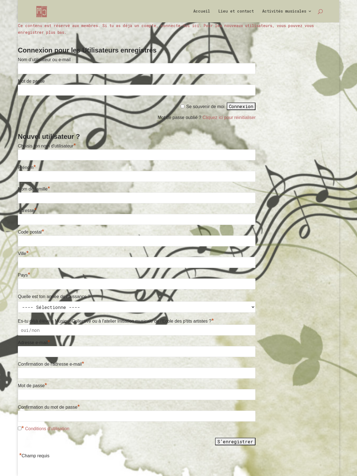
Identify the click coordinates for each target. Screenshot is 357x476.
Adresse (27, 210)
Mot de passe (31, 81)
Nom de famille (34, 189)
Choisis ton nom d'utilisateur (47, 146)
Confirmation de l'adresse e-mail (51, 364)
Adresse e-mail (34, 342)
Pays (24, 275)
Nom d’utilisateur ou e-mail (44, 59)
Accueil (201, 11)
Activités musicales (284, 11)
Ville (23, 253)
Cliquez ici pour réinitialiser (228, 117)
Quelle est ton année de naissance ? (54, 296)
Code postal (31, 232)
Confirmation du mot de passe (49, 407)
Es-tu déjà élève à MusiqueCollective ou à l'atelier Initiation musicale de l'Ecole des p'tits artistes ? (116, 321)
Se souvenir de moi (205, 106)
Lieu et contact (236, 11)
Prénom (27, 167)
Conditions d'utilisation (47, 428)
